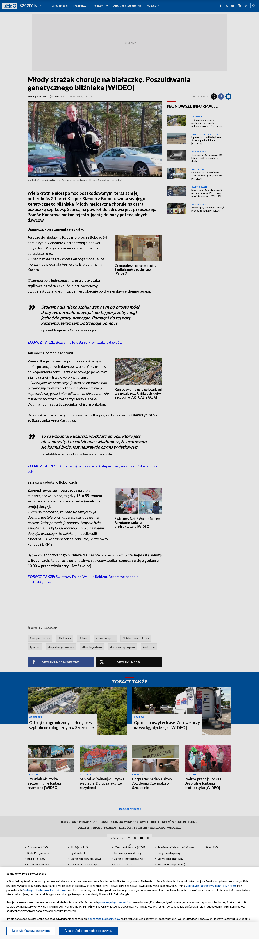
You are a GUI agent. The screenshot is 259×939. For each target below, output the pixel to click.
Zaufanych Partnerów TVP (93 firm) (44, 890)
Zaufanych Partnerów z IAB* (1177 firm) (211, 885)
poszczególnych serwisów (114, 902)
